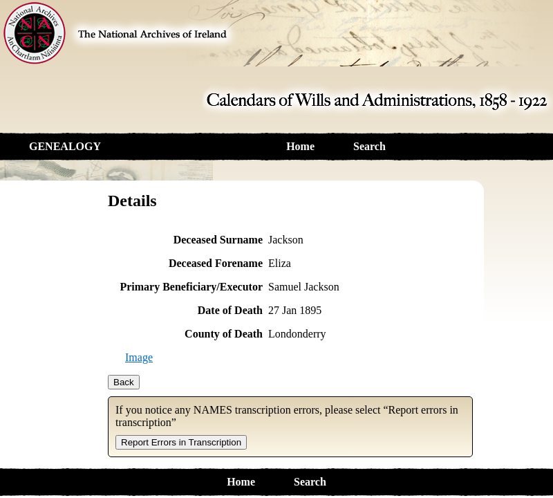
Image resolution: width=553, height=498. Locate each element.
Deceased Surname (218, 240)
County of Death (224, 334)
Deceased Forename (216, 263)
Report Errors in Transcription (181, 442)
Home (300, 146)
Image (139, 357)
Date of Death (230, 310)
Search (369, 146)
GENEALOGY (65, 146)
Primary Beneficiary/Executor (191, 287)
